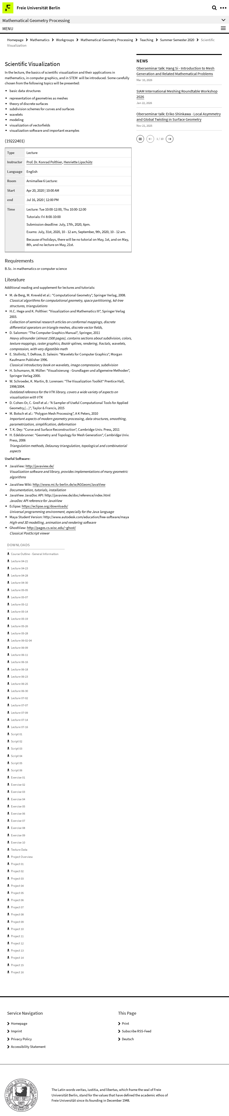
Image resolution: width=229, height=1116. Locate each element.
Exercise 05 (18, 800)
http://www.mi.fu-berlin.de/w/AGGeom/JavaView (69, 484)
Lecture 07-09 (19, 709)
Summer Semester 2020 (177, 40)
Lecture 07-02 (19, 694)
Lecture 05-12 (19, 603)
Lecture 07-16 (19, 723)
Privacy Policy (21, 1029)
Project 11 (17, 927)
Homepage (15, 40)
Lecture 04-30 (19, 582)
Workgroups (65, 40)
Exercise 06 (18, 807)
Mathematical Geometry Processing (107, 40)
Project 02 (17, 864)
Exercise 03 (18, 786)
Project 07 (17, 899)
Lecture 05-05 (19, 589)
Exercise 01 (18, 772)
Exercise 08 (18, 821)
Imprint (16, 1021)
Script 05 (16, 758)
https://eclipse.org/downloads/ (45, 506)
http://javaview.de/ (40, 466)
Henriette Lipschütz (77, 162)
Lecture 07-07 (19, 701)
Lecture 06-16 (19, 659)
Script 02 (16, 737)
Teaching (146, 40)
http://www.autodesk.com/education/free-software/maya (86, 516)
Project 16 (17, 962)
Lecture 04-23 (19, 568)
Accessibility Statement (28, 1036)
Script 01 (16, 730)
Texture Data (19, 842)
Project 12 (17, 934)
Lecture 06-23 (19, 673)
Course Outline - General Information (34, 553)
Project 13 (17, 941)
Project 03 (17, 871)
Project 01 (17, 857)
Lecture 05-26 (19, 624)
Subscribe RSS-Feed (136, 1021)
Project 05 (17, 885)
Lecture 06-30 (19, 687)
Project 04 (17, 878)
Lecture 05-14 (19, 610)
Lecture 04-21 (19, 560)
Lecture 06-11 (19, 652)
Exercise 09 (18, 828)
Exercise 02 (18, 779)
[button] (140, 139)
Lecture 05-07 (19, 596)
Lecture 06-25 (19, 680)
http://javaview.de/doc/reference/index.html (77, 495)
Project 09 (17, 913)
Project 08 (17, 906)
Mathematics (39, 40)
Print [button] (125, 1013)
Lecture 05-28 (19, 631)
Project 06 (17, 892)
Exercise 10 (18, 835)
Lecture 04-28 (19, 574)
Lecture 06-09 (19, 645)
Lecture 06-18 (19, 666)
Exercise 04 (18, 793)
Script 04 (16, 751)
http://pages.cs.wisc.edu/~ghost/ (51, 527)
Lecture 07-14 (19, 715)
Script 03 (16, 744)
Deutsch (128, 1029)
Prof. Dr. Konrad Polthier (44, 162)
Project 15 (17, 955)
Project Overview (22, 850)
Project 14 (17, 948)
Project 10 (17, 920)
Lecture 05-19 (19, 617)
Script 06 (16, 765)
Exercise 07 (18, 814)
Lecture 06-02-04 (21, 638)
